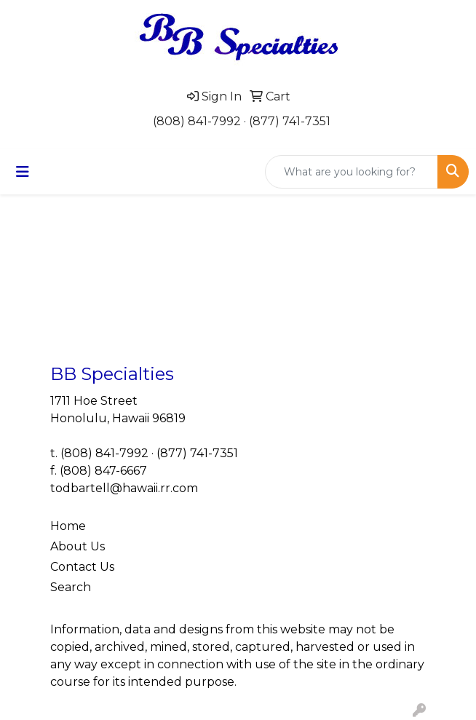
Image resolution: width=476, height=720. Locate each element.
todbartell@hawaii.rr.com (124, 488)
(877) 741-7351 (289, 121)
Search (70, 587)
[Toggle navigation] (22, 172)
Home (68, 526)
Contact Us (82, 567)
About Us (77, 546)
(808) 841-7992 (197, 121)
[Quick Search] (351, 172)
